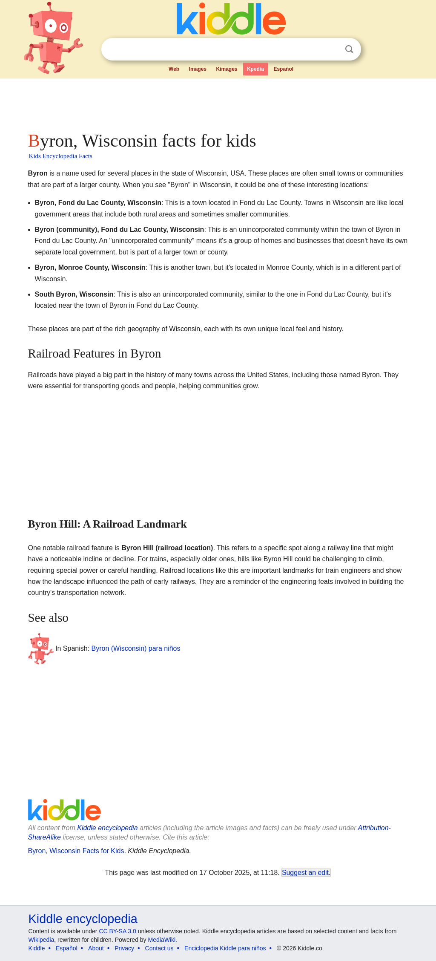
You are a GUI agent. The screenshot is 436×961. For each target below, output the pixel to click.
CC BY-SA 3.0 (117, 931)
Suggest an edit (305, 872)
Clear (331, 49)
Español (283, 69)
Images (198, 69)
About (96, 948)
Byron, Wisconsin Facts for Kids (76, 850)
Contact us (159, 948)
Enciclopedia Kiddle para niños (225, 948)
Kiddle (37, 948)
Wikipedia (41, 939)
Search (349, 49)
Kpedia (255, 69)
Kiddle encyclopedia (107, 827)
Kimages (226, 69)
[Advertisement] (217, 102)
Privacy (124, 948)
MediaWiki (162, 939)
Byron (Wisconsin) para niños (136, 648)
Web (174, 69)
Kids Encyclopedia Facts (60, 156)
